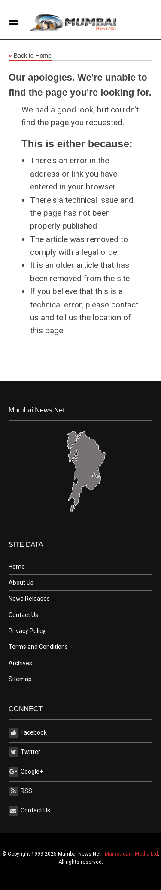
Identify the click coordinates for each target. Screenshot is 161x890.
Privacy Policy (27, 630)
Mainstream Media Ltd (131, 854)
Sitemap (20, 679)
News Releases (29, 598)
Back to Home (30, 56)
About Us (21, 582)
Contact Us (23, 614)
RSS (20, 791)
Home (17, 566)
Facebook (28, 733)
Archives (20, 663)
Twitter (24, 752)
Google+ (26, 772)
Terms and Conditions (38, 646)
